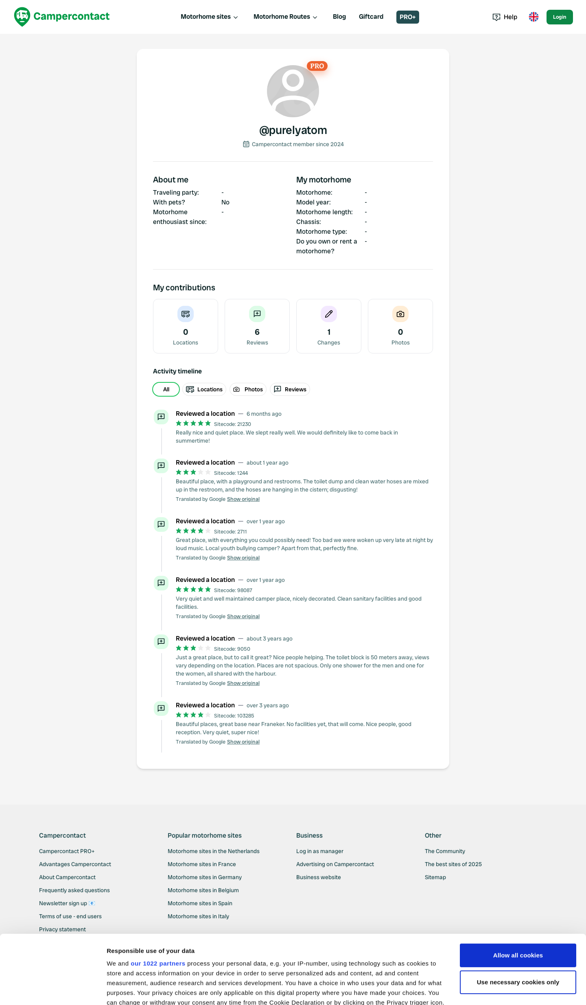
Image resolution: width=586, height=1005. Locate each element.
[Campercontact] (62, 17)
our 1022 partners (158, 898)
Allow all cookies (518, 890)
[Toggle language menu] (533, 17)
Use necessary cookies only (518, 917)
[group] (293, 389)
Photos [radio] (248, 389)
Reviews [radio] (289, 389)
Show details (125, 988)
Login (559, 16)
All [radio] (166, 389)
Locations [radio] (204, 389)
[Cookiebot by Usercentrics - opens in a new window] (52, 989)
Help (504, 17)
